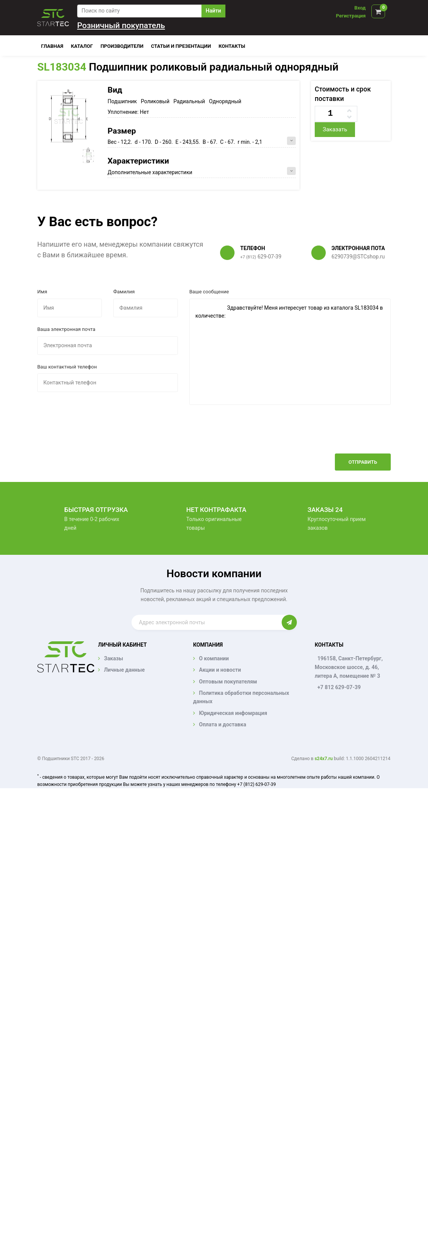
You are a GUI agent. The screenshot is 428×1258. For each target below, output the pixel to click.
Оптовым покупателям (228, 682)
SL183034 (61, 67)
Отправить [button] (363, 462)
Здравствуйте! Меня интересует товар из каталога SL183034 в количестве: (290, 352)
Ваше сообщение (209, 291)
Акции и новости (220, 670)
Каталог (82, 46)
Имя (42, 291)
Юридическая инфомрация (233, 713)
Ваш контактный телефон (67, 367)
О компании (213, 658)
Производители (121, 46)
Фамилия (124, 291)
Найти (213, 11)
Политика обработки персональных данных (241, 697)
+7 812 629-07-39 (339, 687)
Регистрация (351, 16)
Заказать (335, 129)
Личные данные (124, 670)
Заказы (113, 658)
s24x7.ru (324, 758)
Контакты (232, 46)
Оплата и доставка (222, 724)
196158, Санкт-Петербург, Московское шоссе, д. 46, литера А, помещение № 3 (349, 667)
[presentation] (333, 435)
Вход (360, 8)
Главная (52, 46)
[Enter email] (207, 622)
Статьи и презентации (181, 46)
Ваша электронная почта (66, 329)
